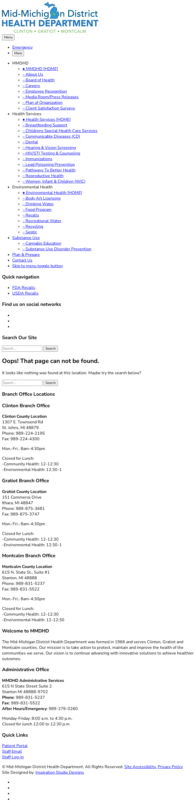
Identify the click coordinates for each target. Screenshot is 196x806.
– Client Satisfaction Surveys (48, 108)
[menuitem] (103, 47)
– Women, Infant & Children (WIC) (53, 181)
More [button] (18, 53)
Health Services (26, 114)
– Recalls (30, 215)
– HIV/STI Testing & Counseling (51, 153)
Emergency (22, 47)
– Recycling (32, 226)
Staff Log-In (13, 757)
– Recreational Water (42, 221)
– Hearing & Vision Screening (49, 148)
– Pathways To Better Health (49, 170)
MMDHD (20, 63)
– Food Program (37, 209)
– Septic (29, 232)
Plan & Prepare (26, 254)
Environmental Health (32, 187)
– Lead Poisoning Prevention (48, 164)
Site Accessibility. (140, 767)
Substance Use (26, 238)
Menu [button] (8, 37)
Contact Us (22, 260)
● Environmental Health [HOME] (52, 193)
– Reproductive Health (43, 176)
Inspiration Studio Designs (59, 772)
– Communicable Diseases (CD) (51, 136)
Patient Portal (15, 746)
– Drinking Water (38, 204)
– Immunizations (37, 159)
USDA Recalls (25, 293)
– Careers (31, 86)
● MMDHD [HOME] (40, 69)
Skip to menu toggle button (37, 266)
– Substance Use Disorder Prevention (56, 249)
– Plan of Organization (42, 102)
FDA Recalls (23, 288)
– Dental (30, 142)
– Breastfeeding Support (44, 125)
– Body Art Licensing (41, 198)
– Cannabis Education (41, 243)
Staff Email (12, 751)
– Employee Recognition (44, 91)
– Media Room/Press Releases (50, 97)
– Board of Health (38, 80)
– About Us (32, 74)
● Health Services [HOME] (46, 119)
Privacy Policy (170, 767)
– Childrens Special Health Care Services (59, 131)
